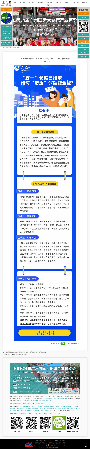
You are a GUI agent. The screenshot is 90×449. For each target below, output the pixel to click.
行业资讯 (83, 49)
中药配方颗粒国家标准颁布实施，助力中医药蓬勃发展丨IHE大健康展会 (27, 352)
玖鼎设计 (62, 443)
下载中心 (83, 34)
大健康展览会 (51, 443)
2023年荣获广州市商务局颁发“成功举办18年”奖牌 (37, 400)
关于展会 (22, 3)
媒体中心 (67, 3)
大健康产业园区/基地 (33, 410)
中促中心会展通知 (6, 10)
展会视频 (83, 56)
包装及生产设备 (45, 410)
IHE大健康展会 (40, 403)
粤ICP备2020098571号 (40, 445)
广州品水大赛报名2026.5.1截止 (6, 43)
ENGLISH (85, 3)
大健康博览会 (43, 443)
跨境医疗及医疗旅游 (63, 408)
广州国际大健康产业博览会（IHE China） (44, 441)
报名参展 (83, 14)
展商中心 (31, 3)
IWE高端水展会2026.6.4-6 (6, 37)
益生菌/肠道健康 (51, 408)
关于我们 (76, 3)
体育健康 (23, 410)
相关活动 (58, 3)
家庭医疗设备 (21, 408)
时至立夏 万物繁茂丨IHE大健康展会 (17, 354)
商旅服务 (49, 3)
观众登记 (83, 17)
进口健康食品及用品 (43, 406)
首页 (15, 3)
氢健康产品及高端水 (67, 406)
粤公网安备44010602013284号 (56, 445)
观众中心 (40, 3)
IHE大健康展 (66, 343)
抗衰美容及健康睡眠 (32, 408)
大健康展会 (36, 443)
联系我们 (62, 441)
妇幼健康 (42, 408)
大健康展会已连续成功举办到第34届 (56, 398)
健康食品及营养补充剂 (29, 406)
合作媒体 (83, 53)
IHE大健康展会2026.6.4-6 (6, 27)
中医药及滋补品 (54, 406)
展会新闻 (16, 47)
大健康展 (57, 443)
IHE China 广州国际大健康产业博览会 (21, 403)
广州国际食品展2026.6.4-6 (6, 32)
